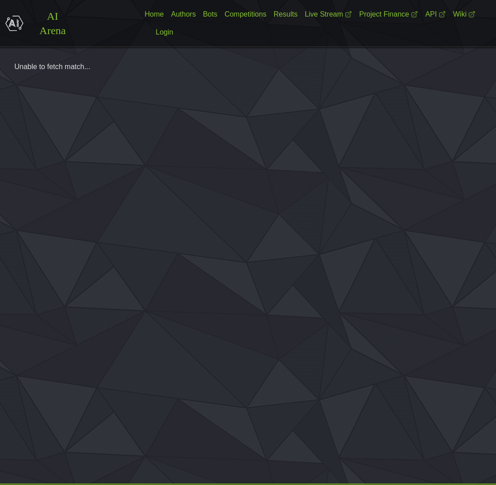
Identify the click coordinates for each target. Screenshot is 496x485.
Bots (210, 14)
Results (286, 14)
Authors (183, 14)
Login (164, 32)
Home (154, 14)
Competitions (245, 14)
